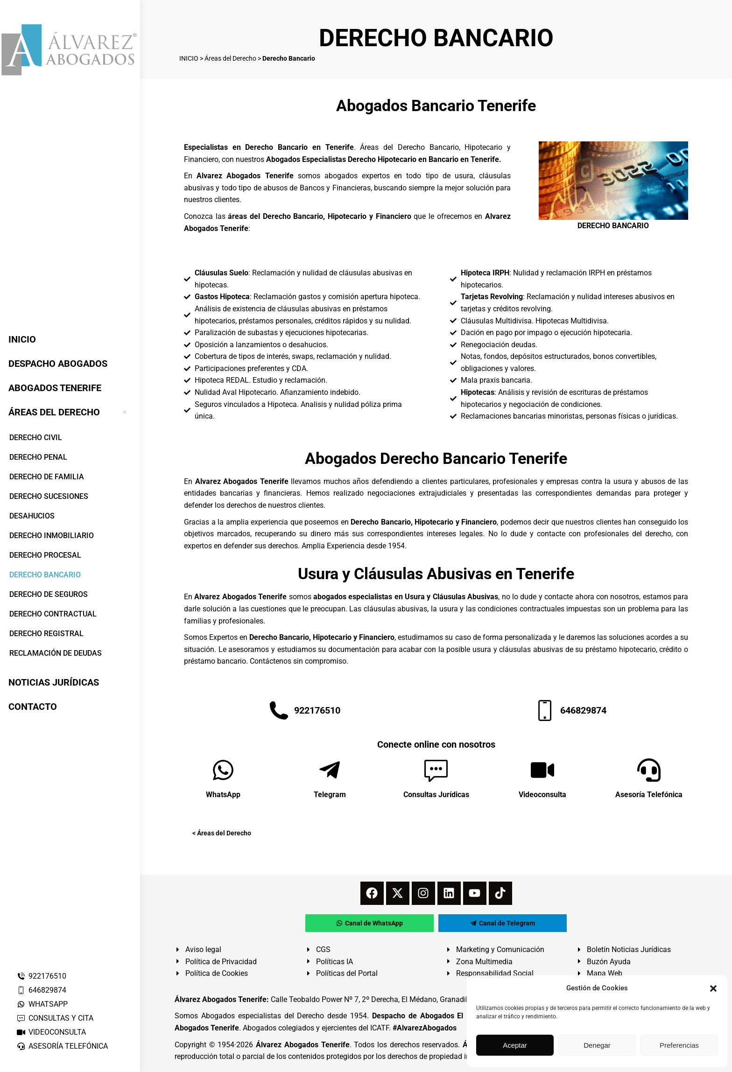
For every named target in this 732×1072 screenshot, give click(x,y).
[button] (713, 988)
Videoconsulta (542, 794)
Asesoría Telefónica (649, 794)
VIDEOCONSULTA (51, 1032)
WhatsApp (223, 794)
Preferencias (679, 1045)
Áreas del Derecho (230, 58)
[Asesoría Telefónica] (649, 770)
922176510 (41, 976)
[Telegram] (329, 770)
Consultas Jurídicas (436, 794)
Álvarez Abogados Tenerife (302, 1044)
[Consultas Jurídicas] (436, 770)
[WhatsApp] (223, 770)
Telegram (330, 794)
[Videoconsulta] (542, 770)
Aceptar (515, 1045)
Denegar (597, 1045)
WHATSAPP (42, 1004)
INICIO (188, 58)
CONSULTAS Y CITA (54, 1018)
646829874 (41, 990)
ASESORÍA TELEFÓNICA (62, 1046)
